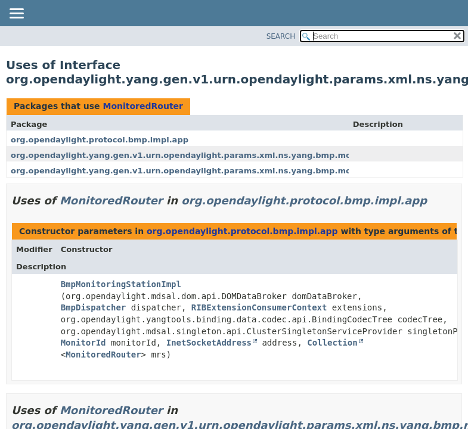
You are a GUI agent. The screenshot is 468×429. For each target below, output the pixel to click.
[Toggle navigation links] (16, 14)
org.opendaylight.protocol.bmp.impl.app (99, 139)
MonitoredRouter (143, 106)
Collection (332, 342)
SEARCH (281, 36)
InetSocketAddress (209, 342)
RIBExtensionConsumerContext (259, 307)
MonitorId (83, 342)
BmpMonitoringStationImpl (121, 284)
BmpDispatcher (93, 307)
